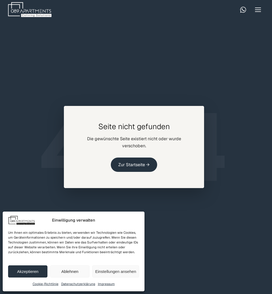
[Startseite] (29, 9)
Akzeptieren (27, 271)
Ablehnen (69, 271)
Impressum (106, 284)
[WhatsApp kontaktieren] (243, 10)
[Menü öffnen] (258, 10)
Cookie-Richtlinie (45, 284)
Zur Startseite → (134, 165)
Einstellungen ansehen (115, 271)
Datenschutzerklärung (78, 284)
